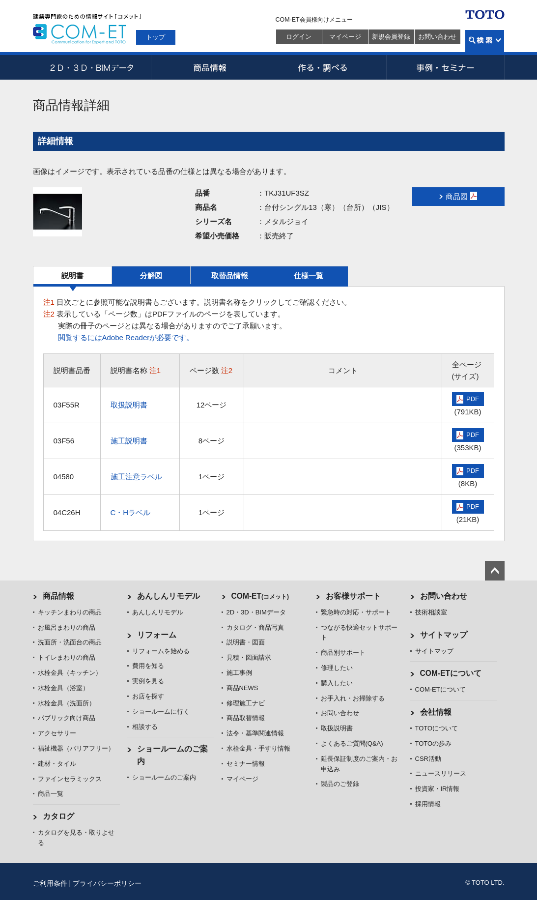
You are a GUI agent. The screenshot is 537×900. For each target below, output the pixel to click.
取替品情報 (229, 275)
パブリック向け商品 (66, 718)
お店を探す (148, 696)
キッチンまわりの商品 (70, 612)
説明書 (72, 275)
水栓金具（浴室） (63, 688)
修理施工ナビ (245, 703)
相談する (145, 726)
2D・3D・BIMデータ (92, 67)
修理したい (337, 667)
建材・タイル (57, 763)
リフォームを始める (161, 651)
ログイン (298, 36)
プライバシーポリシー (107, 883)
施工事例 (239, 672)
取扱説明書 (129, 405)
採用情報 (428, 804)
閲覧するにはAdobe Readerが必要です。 (126, 337)
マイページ (345, 36)
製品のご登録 (340, 783)
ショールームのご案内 (164, 777)
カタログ (58, 816)
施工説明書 (129, 440)
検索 (484, 41)
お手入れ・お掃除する (353, 698)
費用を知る (148, 665)
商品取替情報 (245, 718)
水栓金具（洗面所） (66, 703)
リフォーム (156, 635)
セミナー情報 (245, 763)
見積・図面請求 (248, 657)
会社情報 (436, 712)
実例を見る (148, 681)
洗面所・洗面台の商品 (70, 642)
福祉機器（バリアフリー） (76, 748)
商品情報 (210, 67)
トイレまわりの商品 (66, 657)
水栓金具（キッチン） (70, 672)
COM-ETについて (451, 673)
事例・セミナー (446, 67)
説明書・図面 (245, 642)
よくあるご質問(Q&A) (352, 743)
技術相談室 (431, 612)
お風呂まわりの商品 (66, 627)
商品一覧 (50, 793)
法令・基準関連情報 (255, 733)
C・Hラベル (131, 512)
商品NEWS (242, 688)
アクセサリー (57, 733)
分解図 (151, 275)
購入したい (337, 683)
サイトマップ (443, 635)
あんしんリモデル (168, 596)
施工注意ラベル (136, 476)
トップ (155, 37)
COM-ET (260, 596)
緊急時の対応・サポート (356, 612)
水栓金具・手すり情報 (258, 748)
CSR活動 (428, 758)
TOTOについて (436, 728)
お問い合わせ (437, 36)
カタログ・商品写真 (255, 627)
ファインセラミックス (70, 779)
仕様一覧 (308, 275)
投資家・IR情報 (437, 788)
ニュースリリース (440, 773)
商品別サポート (343, 652)
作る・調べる (328, 67)
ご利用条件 (50, 883)
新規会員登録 (391, 36)
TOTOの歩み (433, 743)
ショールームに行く (161, 711)
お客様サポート (353, 596)
